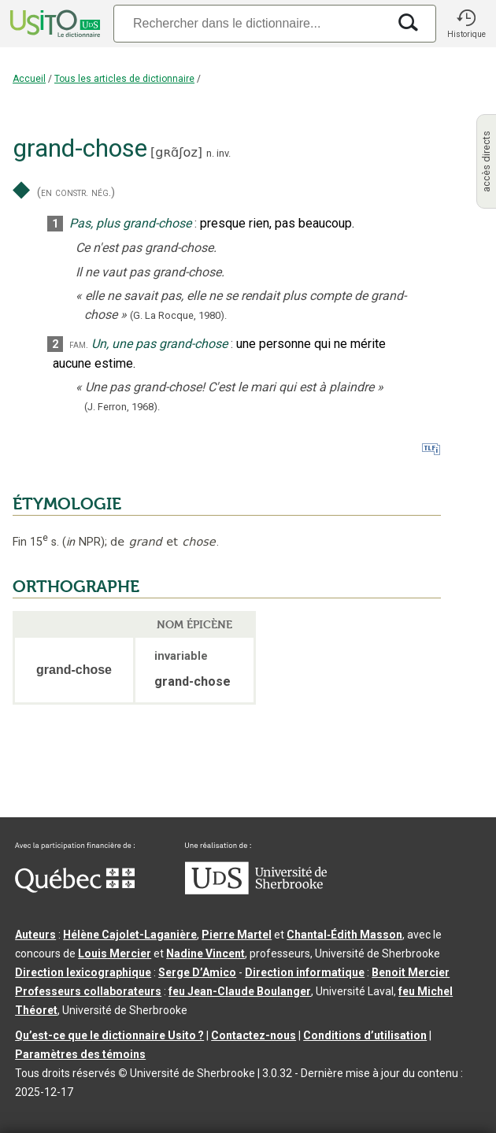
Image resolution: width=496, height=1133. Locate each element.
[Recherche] (250, 23)
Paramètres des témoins (80, 1054)
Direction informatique (305, 972)
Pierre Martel (237, 934)
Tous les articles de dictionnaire (124, 78)
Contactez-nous (253, 1035)
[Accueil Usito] (53, 23)
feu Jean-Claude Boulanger (239, 991)
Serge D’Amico (197, 972)
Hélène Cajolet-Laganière (130, 934)
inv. (224, 153)
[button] (466, 23)
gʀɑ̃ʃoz (176, 152)
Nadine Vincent (205, 953)
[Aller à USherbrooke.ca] (256, 890)
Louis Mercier (114, 953)
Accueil (29, 78)
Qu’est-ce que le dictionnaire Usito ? (109, 1035)
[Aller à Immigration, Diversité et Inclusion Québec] (75, 889)
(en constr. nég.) (76, 192)
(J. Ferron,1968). (122, 407)
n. (210, 153)
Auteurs (35, 934)
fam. (78, 344)
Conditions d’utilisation (365, 1035)
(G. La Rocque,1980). (178, 315)
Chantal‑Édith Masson (344, 934)
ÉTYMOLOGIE (67, 503)
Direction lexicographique (83, 972)
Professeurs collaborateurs (88, 991)
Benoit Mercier (411, 972)
